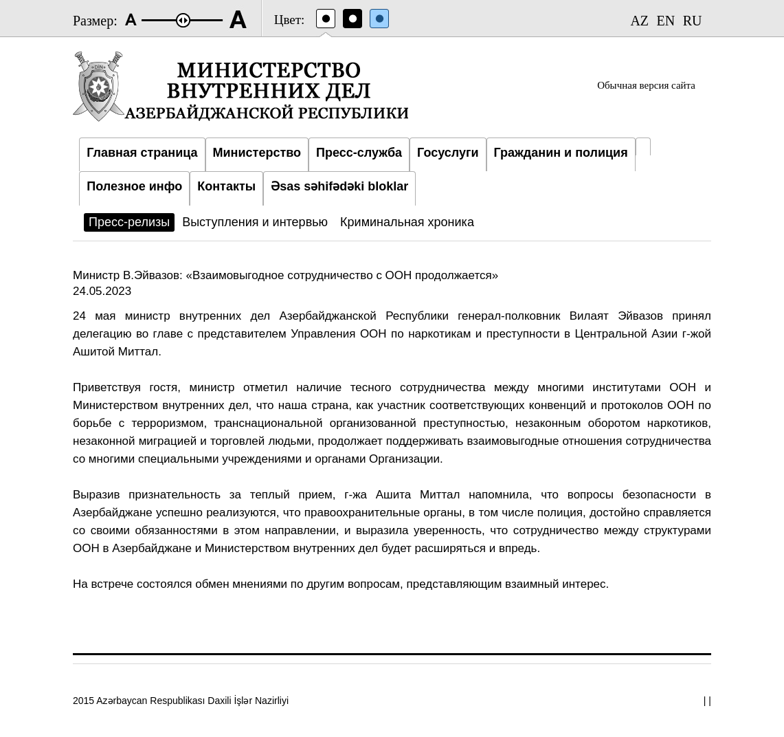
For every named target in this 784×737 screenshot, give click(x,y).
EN (666, 20)
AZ (639, 20)
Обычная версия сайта (646, 85)
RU (692, 20)
